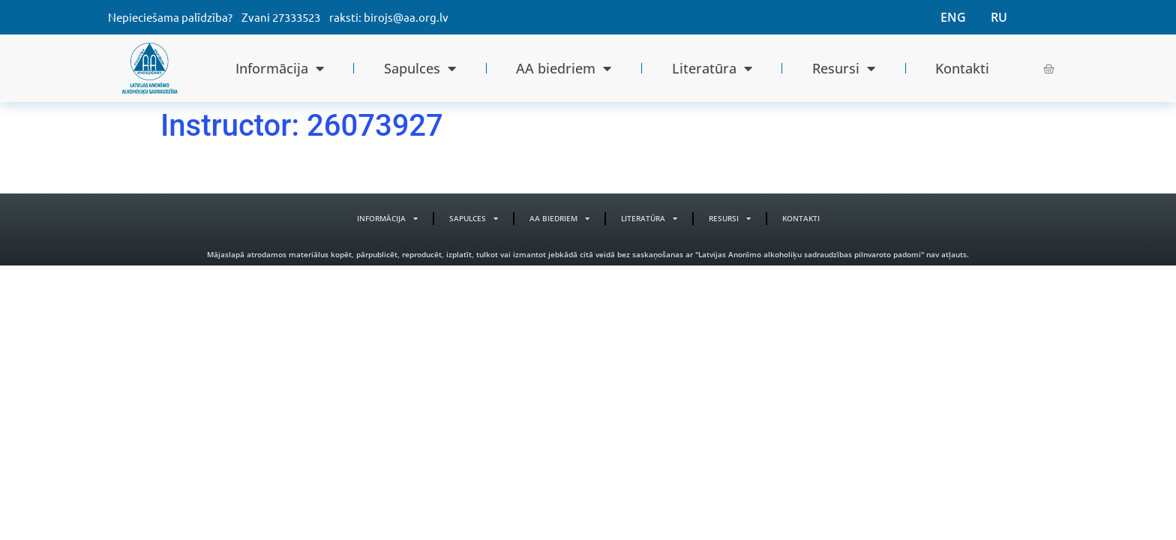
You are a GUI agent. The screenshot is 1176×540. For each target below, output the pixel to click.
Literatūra (712, 68)
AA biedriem (563, 68)
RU (999, 17)
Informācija (280, 68)
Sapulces (420, 68)
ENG (953, 17)
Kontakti (962, 68)
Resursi (843, 68)
